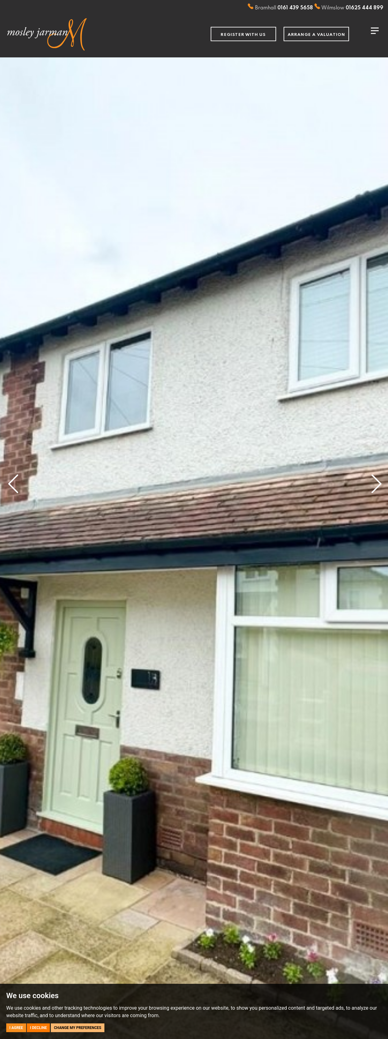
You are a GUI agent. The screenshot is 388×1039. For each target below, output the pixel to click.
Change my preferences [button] (77, 1028)
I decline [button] (38, 1028)
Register (243, 35)
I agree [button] (16, 1028)
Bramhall (280, 8)
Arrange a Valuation (316, 35)
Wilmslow (348, 8)
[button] (12, 479)
